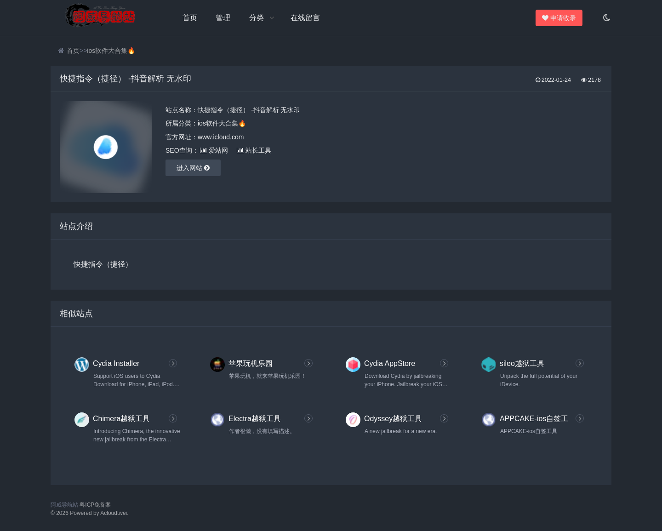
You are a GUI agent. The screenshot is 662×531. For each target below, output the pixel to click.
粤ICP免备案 (95, 505)
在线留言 (305, 18)
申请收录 (559, 18)
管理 (223, 18)
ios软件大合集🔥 (111, 50)
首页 (190, 18)
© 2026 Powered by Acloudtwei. (90, 513)
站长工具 (254, 150)
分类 (256, 18)
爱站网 (214, 150)
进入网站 (193, 167)
